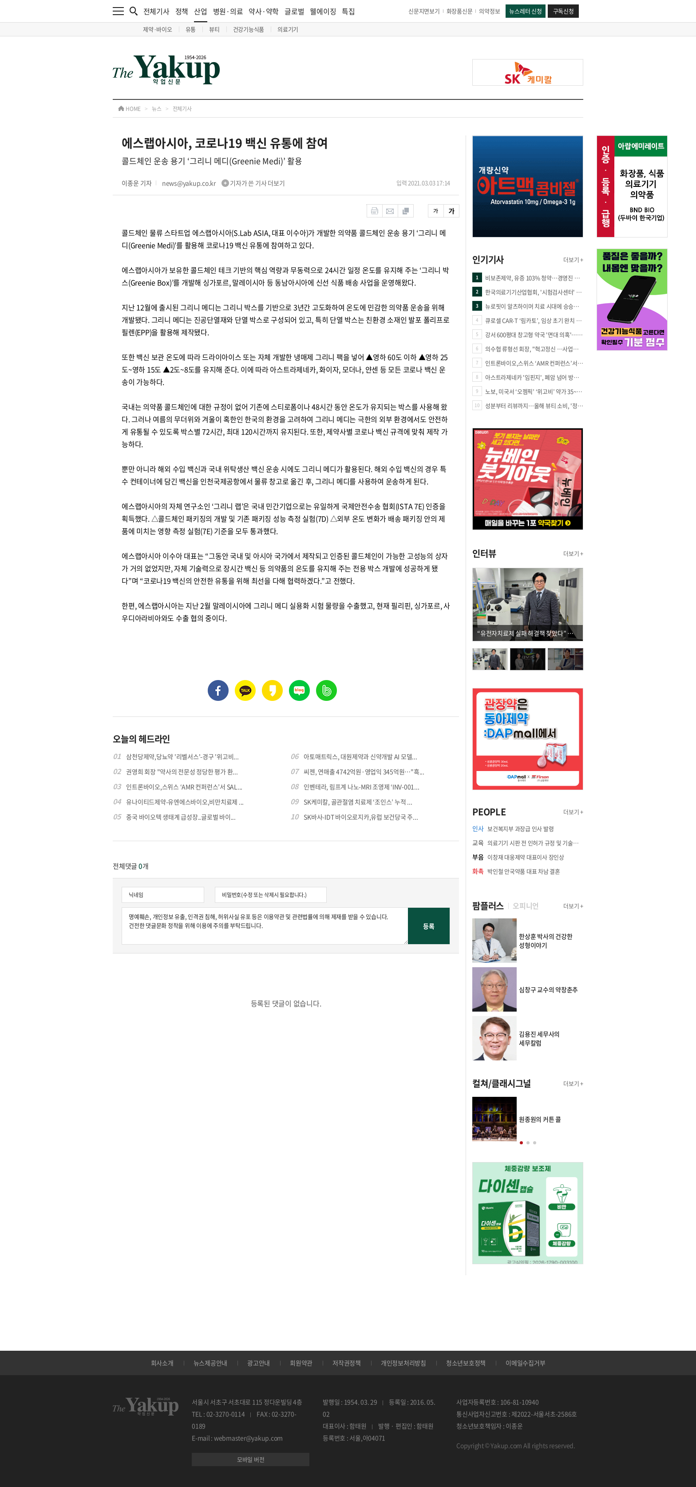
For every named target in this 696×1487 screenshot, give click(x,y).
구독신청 (563, 11)
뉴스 (157, 109)
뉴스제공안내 (211, 1362)
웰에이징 (323, 11)
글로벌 (294, 11)
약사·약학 (264, 11)
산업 (200, 14)
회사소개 (162, 1362)
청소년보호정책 (466, 1362)
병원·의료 (228, 11)
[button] (521, 1142)
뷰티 (214, 29)
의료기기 (287, 29)
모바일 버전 (251, 1459)
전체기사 (156, 11)
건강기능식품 (249, 29)
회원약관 (301, 1362)
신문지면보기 (424, 11)
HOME (129, 109)
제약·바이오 (157, 29)
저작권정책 (346, 1362)
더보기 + (573, 259)
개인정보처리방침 (403, 1362)
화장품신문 (460, 11)
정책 (182, 11)
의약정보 (489, 11)
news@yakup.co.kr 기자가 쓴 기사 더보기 (223, 182)
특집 (348, 11)
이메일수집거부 (525, 1362)
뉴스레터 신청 (525, 11)
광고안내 (258, 1362)
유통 (191, 29)
